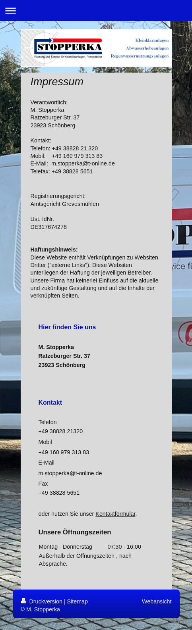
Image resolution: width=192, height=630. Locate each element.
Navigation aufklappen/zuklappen (96, 10)
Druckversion (42, 601)
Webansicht (156, 601)
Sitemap (77, 601)
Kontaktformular (115, 514)
